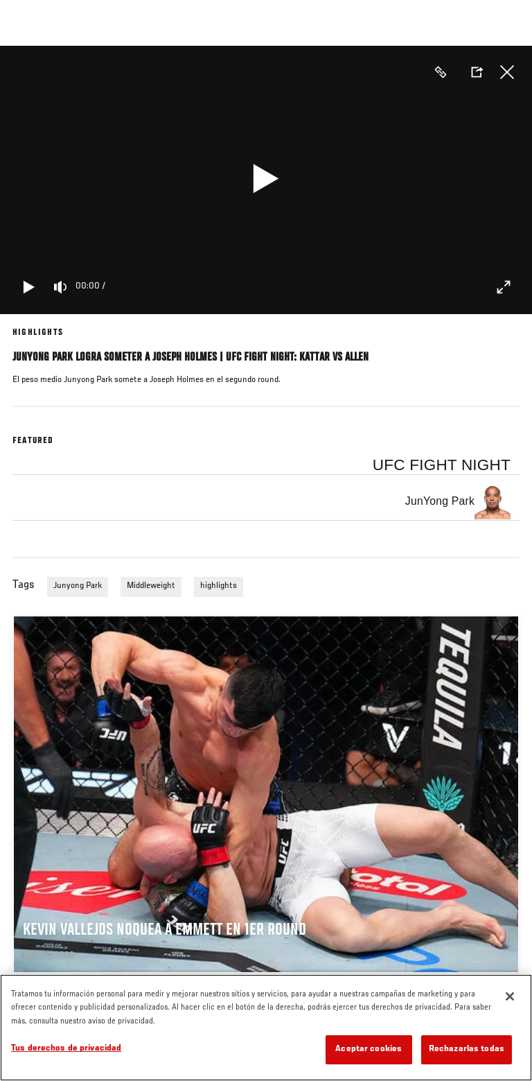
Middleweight (151, 586)
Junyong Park (77, 586)
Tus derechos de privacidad (66, 1048)
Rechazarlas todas (466, 1049)
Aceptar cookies (368, 1049)
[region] (266, 1027)
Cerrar (507, 72)
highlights (218, 586)
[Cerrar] (510, 996)
